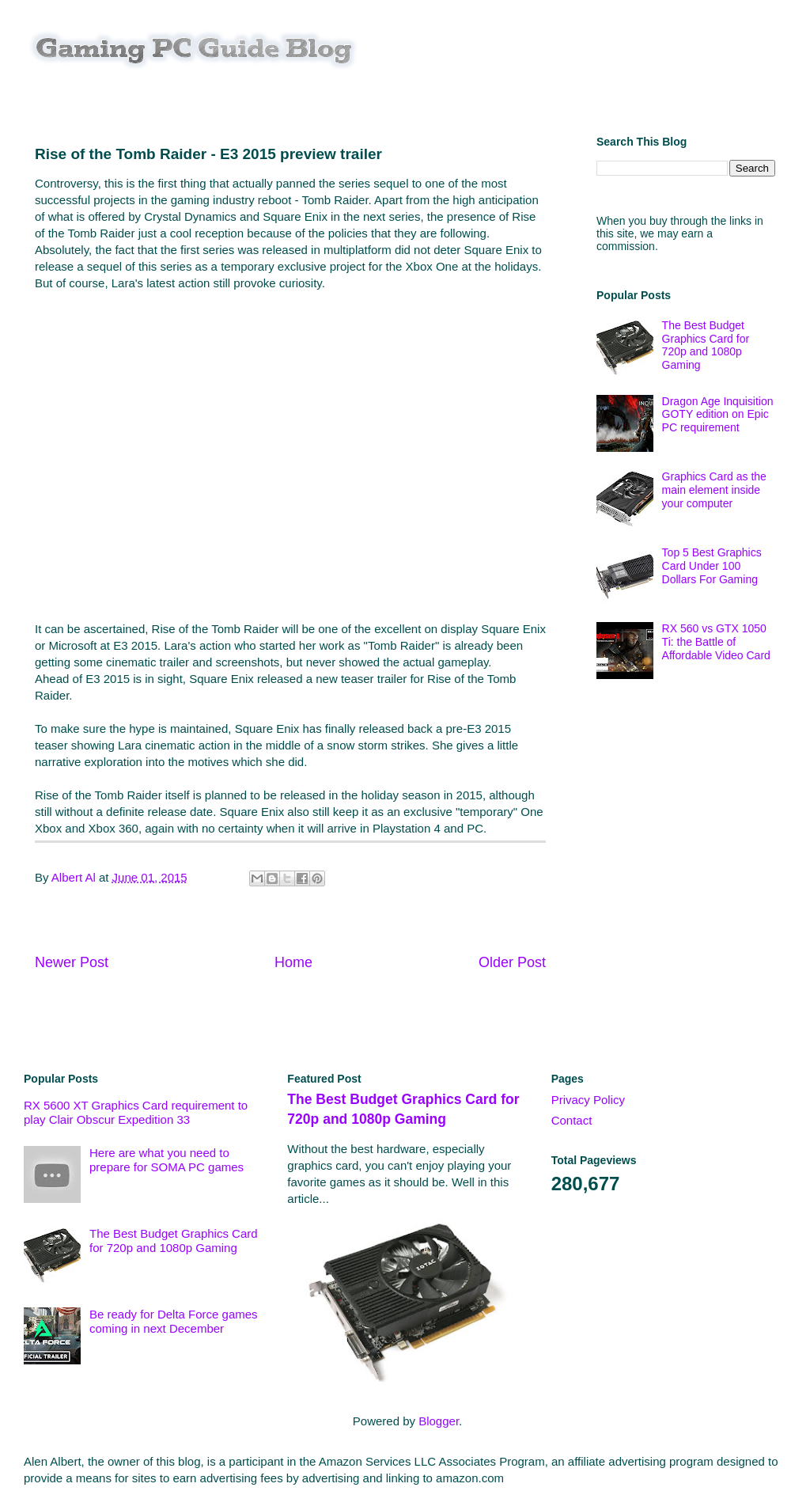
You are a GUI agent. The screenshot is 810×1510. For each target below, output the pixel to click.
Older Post (512, 962)
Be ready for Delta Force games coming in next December (173, 1321)
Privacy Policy (588, 1099)
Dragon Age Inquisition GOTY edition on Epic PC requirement (718, 414)
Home (293, 962)
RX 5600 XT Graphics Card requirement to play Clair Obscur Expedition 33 (136, 1112)
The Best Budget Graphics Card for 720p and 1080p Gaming (705, 345)
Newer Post (71, 962)
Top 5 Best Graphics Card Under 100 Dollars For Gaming (712, 566)
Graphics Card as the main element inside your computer (714, 490)
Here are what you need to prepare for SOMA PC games (166, 1160)
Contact (571, 1120)
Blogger (438, 1421)
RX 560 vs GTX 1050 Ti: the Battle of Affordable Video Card (716, 642)
